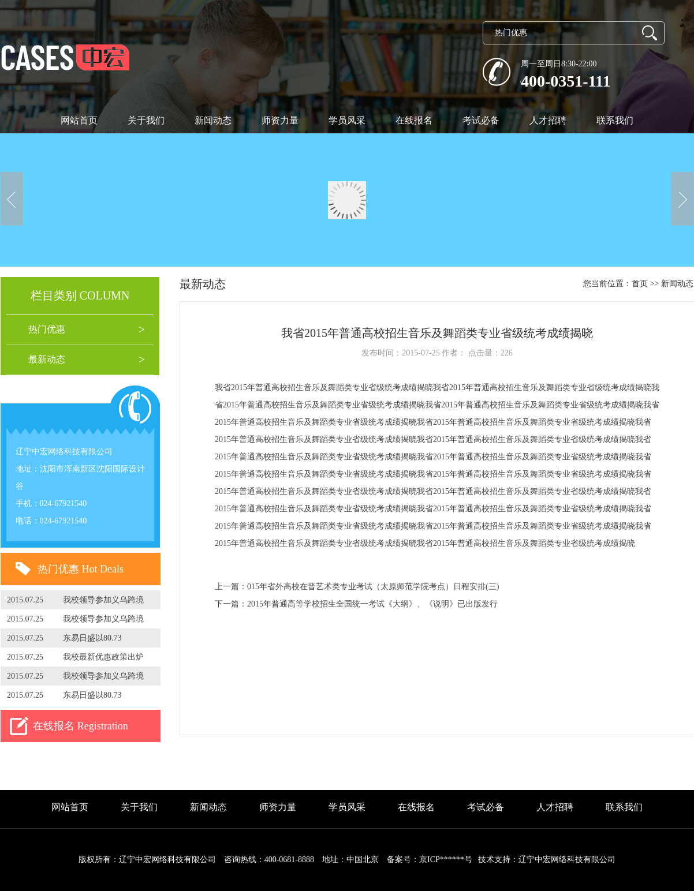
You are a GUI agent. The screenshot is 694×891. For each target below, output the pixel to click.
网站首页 (79, 120)
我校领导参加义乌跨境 (103, 600)
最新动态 (46, 359)
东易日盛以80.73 (92, 638)
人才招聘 (547, 120)
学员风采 (347, 120)
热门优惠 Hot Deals (81, 569)
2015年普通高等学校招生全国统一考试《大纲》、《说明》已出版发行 (372, 604)
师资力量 (280, 120)
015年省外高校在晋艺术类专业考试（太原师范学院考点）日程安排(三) (373, 586)
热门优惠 (46, 329)
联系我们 (614, 120)
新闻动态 (213, 120)
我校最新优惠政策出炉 (103, 657)
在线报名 (413, 120)
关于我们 (146, 120)
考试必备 (480, 120)
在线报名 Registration (80, 726)
